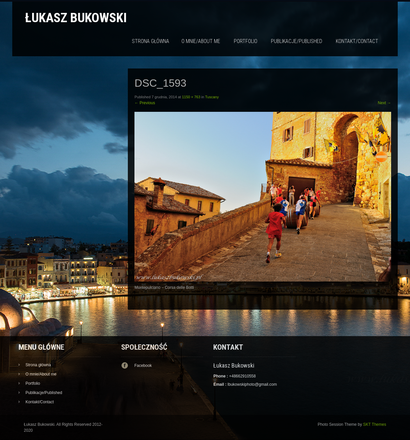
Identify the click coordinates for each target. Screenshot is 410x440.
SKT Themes (374, 424)
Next (384, 103)
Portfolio (245, 41)
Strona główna (150, 41)
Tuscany (212, 97)
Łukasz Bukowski (76, 17)
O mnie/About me (200, 41)
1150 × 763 (191, 97)
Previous (144, 103)
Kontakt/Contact (357, 41)
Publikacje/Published (296, 41)
